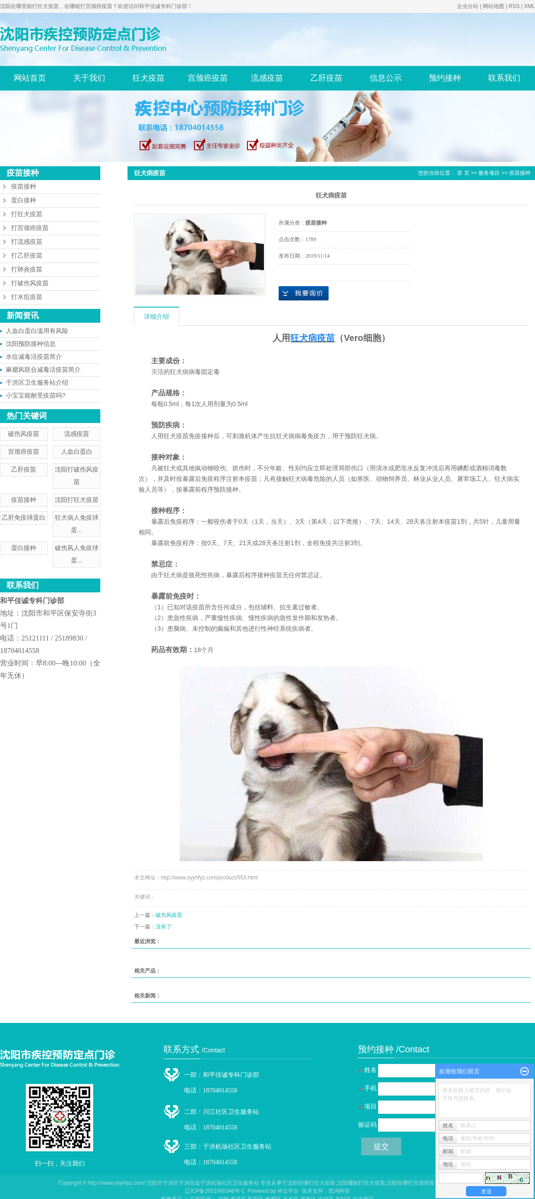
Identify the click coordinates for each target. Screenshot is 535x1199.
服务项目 (489, 173)
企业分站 (467, 6)
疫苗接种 (23, 186)
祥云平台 (288, 1191)
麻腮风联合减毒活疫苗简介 (43, 369)
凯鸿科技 (339, 1191)
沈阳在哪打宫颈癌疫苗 (413, 1183)
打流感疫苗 (26, 241)
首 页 (463, 173)
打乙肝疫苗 (26, 255)
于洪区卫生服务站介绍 (37, 382)
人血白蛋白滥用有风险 (37, 330)
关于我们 (89, 78)
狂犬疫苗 (148, 78)
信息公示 (386, 78)
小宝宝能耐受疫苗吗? (36, 395)
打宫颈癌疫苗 (30, 228)
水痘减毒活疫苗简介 (34, 356)
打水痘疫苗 (26, 297)
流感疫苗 (267, 78)
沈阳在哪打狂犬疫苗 (311, 1183)
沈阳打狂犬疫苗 (77, 499)
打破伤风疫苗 (30, 283)
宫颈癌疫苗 (208, 78)
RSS (514, 6)
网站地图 (493, 6)
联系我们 (504, 78)
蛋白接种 (23, 200)
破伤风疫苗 (23, 433)
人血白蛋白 (76, 451)
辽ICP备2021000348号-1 (214, 1191)
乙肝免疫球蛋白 (23, 517)
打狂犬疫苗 (26, 214)
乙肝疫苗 (326, 78)
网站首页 (30, 78)
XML (529, 6)
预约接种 (445, 78)
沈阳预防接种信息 (31, 343)
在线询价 (304, 293)
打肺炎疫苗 (26, 269)
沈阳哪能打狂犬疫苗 (361, 1183)
